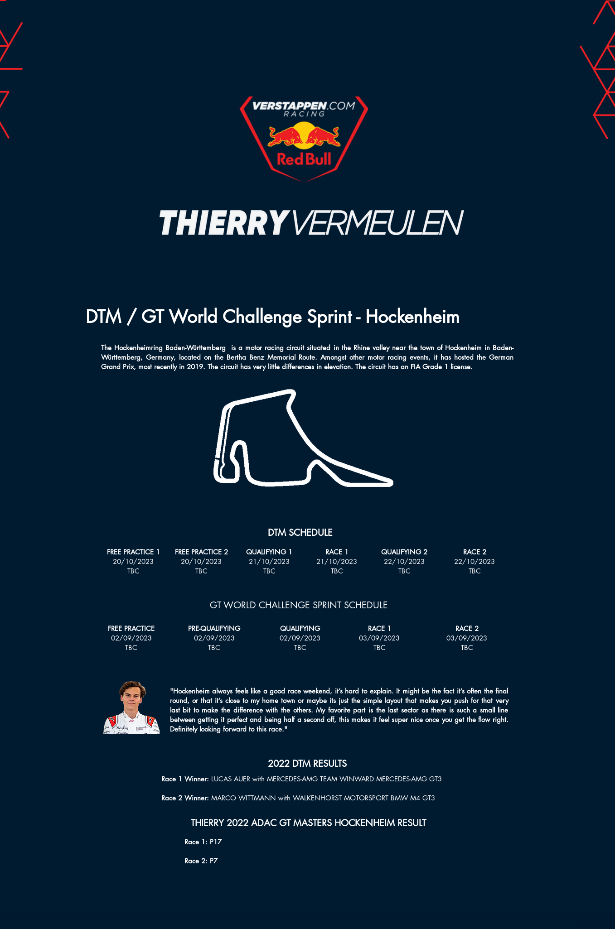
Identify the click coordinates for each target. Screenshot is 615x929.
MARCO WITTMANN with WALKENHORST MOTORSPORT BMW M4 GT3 (323, 798)
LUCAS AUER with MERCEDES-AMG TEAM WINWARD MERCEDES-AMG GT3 (326, 779)
